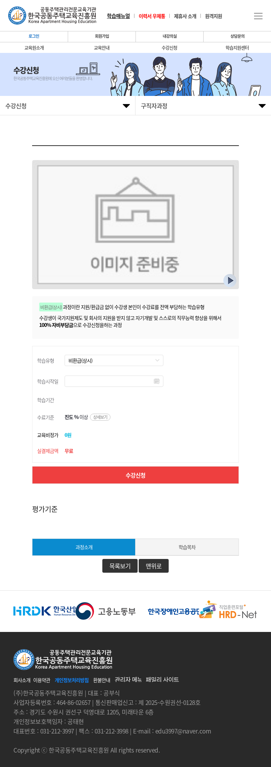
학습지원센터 (237, 47)
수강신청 (169, 47)
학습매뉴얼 (118, 16)
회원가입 (102, 36)
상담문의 (237, 36)
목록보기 (120, 565)
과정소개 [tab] (84, 546)
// (114, 360)
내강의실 (170, 36)
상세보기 (100, 417)
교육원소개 (34, 47)
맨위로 (154, 565)
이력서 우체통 (152, 15)
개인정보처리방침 (72, 679)
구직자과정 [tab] (154, 105)
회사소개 (21, 679)
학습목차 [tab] (187, 546)
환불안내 (101, 679)
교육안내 (101, 47)
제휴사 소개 (185, 15)
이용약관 (41, 679)
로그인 (34, 36)
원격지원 (213, 15)
